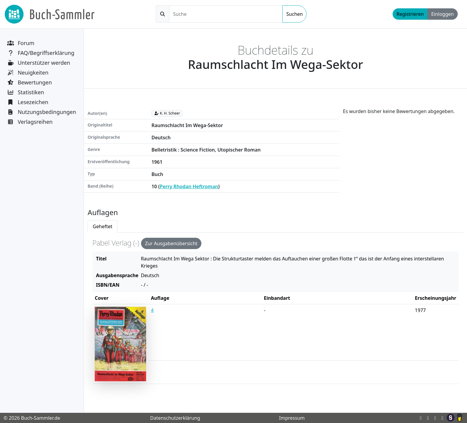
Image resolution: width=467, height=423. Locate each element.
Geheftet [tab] (102, 226)
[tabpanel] (275, 313)
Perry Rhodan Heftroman (189, 186)
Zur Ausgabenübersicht (171, 243)
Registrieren (410, 14)
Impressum (292, 418)
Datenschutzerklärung (175, 418)
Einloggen (442, 14)
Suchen (294, 14)
